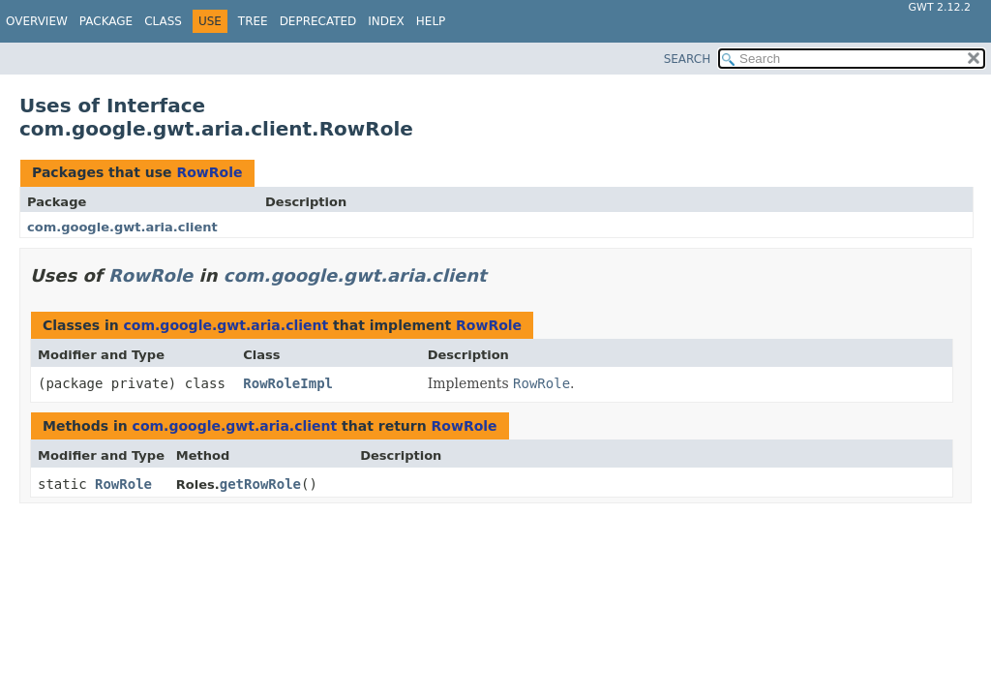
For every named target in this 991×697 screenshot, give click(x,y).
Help (431, 21)
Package (106, 21)
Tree (253, 21)
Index (386, 21)
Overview (37, 21)
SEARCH (687, 59)
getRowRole (260, 484)
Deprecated (318, 21)
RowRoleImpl (288, 383)
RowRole (209, 172)
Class (163, 21)
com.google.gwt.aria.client (122, 227)
